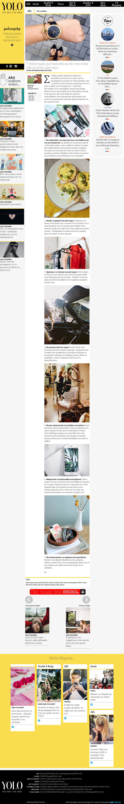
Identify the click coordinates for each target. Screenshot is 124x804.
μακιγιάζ (38, 582)
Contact (42, 802)
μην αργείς (60, 585)
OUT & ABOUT (33, 784)
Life (28, 4)
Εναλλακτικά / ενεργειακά (55, 789)
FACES (37, 781)
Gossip (43, 781)
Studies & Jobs (88, 4)
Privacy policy (32, 802)
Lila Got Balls (45, 792)
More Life (78, 773)
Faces (61, 4)
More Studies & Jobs (102, 787)
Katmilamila (54, 792)
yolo (32, 582)
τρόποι (52, 582)
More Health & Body (75, 779)
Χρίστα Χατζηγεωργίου (32, 88)
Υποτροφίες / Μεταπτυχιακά (84, 787)
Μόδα (43, 776)
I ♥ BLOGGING (34, 792)
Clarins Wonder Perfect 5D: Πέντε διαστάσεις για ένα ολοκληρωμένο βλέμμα (108, 113)
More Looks (58, 776)
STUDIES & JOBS (33, 787)
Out (42, 784)
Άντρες (43, 773)
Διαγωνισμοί (70, 773)
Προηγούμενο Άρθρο (32, 605)
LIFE (37, 774)
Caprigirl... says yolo (65, 792)
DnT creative (94, 802)
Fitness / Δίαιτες (46, 779)
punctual (30, 585)
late (62, 582)
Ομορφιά (49, 776)
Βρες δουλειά (59, 787)
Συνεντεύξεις (51, 781)
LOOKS (36, 776)
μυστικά (45, 582)
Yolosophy (77, 792)
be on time (82, 582)
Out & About (72, 4)
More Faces (61, 781)
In (45, 784)
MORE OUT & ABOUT (108, 43)
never (67, 582)
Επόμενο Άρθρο (84, 605)
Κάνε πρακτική (70, 787)
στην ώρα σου (39, 585)
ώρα (57, 582)
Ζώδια (43, 789)
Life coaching (41, 11)
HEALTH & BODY (33, 779)
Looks (36, 4)
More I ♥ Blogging (87, 792)
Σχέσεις (49, 773)
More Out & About (61, 784)
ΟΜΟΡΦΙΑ (108, 107)
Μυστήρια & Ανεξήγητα (72, 789)
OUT (107, 75)
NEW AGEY (35, 789)
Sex (54, 773)
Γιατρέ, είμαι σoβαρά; (60, 779)
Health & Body (48, 4)
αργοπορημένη (50, 585)
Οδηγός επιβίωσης (47, 787)
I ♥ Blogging (116, 4)
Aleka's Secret (99, 792)
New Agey (103, 4)
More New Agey (86, 789)
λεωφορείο (74, 582)
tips (28, 582)
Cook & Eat (51, 784)
